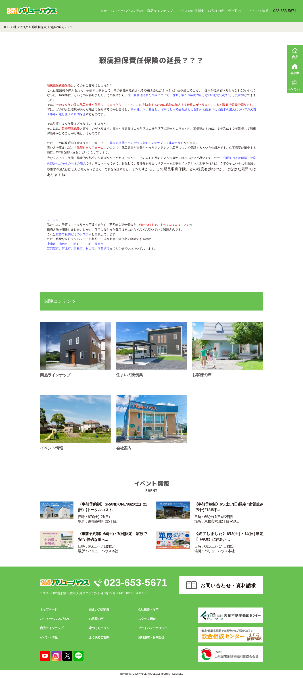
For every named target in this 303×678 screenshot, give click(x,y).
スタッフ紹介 (146, 619)
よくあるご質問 (99, 637)
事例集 (295, 68)
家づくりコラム (99, 628)
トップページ (48, 609)
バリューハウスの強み (127, 11)
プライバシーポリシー (152, 628)
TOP (103, 11)
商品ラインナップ (160, 11)
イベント (295, 85)
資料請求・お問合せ (151, 637)
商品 (295, 52)
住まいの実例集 (192, 11)
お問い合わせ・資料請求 (228, 585)
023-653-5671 (135, 582)
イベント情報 (259, 11)
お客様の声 (216, 11)
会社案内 (234, 11)
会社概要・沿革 (148, 609)
